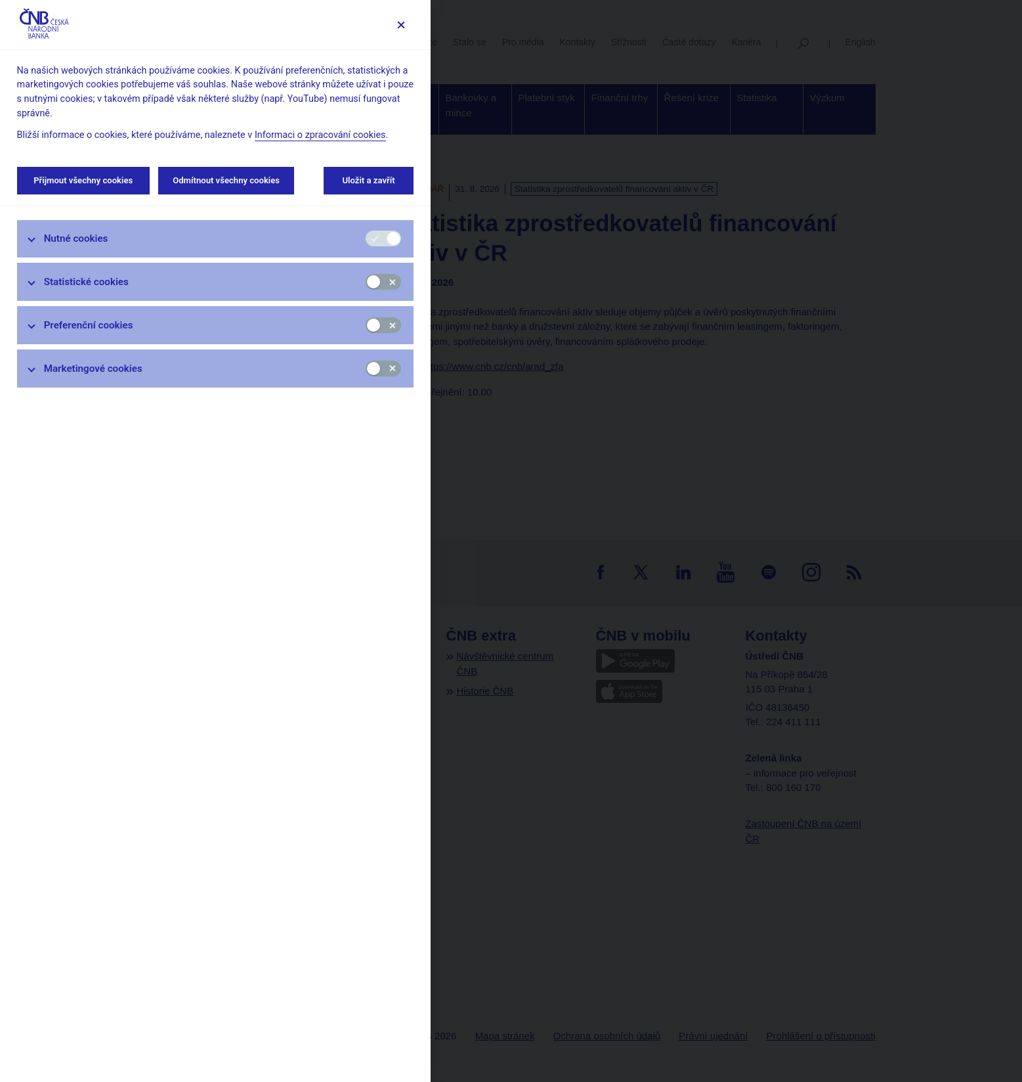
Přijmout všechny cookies (83, 180)
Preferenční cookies (88, 325)
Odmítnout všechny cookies (226, 180)
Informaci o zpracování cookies (320, 135)
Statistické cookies (86, 282)
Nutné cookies (76, 238)
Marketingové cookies (93, 368)
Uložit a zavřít (368, 180)
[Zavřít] (401, 24)
